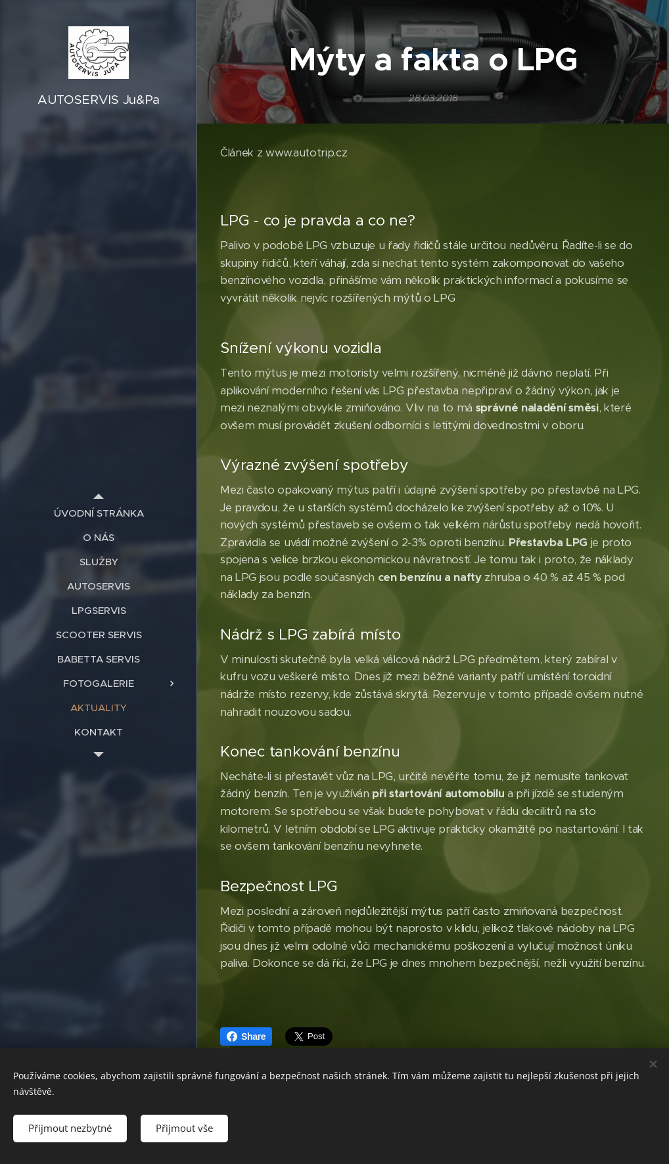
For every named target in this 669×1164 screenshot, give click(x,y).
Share (246, 1036)
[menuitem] (98, 513)
